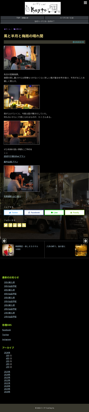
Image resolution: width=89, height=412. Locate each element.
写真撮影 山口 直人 (12, 196)
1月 (7, 366)
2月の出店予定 (10, 309)
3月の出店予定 (10, 301)
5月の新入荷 (9, 282)
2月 (7, 364)
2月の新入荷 (9, 305)
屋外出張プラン (11, 161)
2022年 (7, 380)
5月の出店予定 (10, 286)
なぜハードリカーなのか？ (45, 21)
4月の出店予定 (10, 293)
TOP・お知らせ (22, 18)
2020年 (7, 385)
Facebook (6, 329)
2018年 (7, 391)
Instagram (6, 339)
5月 (7, 355)
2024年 (7, 374)
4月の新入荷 (9, 289)
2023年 (7, 377)
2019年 (7, 388)
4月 (7, 358)
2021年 (7, 383)
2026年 (7, 352)
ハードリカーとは (66, 18)
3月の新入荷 (9, 297)
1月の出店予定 (10, 316)
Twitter (5, 334)
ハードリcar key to (47, 408)
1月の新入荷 (9, 312)
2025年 (7, 371)
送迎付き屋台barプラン (14, 156)
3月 (7, 361)
